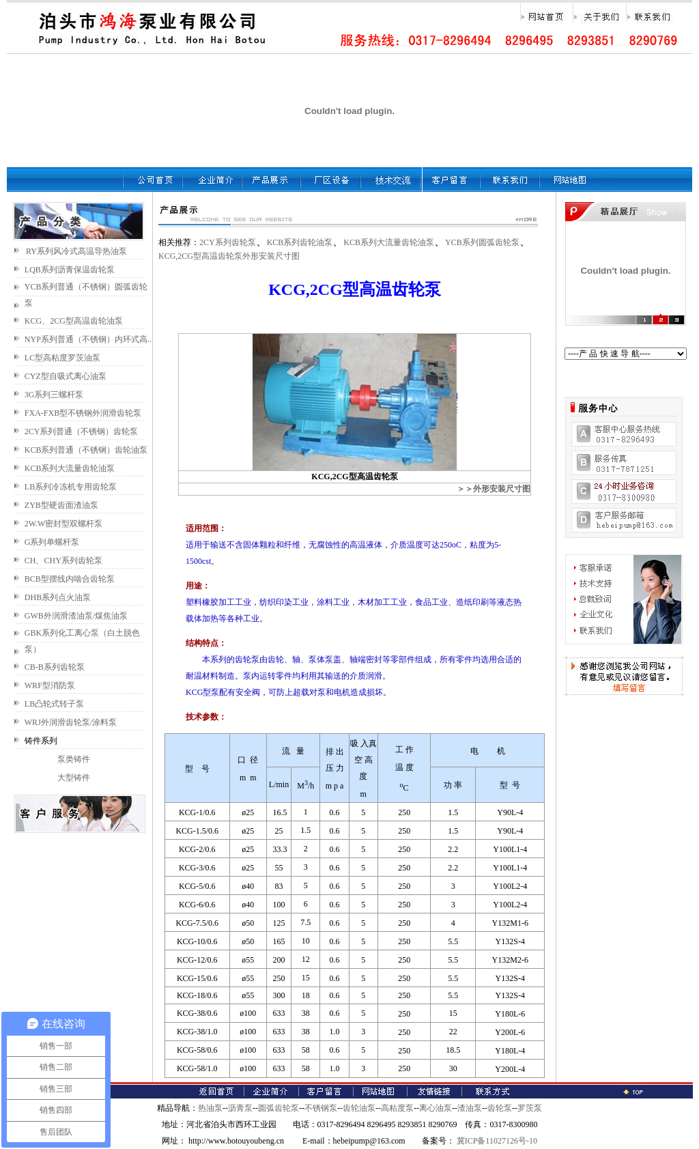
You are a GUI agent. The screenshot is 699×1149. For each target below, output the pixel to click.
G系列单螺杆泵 (52, 542)
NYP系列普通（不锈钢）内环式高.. (88, 339)
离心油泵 (435, 1108)
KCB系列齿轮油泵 (300, 242)
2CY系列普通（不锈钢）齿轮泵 (82, 431)
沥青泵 (240, 1108)
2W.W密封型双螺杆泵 (64, 523)
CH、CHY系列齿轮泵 (63, 560)
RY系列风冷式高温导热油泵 (76, 251)
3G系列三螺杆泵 (54, 394)
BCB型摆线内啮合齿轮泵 (70, 579)
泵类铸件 (73, 759)
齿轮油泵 (359, 1108)
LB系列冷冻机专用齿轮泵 (71, 487)
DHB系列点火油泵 (58, 597)
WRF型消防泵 (50, 685)
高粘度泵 (397, 1108)
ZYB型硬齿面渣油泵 (61, 505)
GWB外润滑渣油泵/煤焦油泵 (76, 616)
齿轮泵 (499, 1108)
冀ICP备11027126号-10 (496, 1141)
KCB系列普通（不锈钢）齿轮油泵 (86, 450)
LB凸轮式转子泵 (54, 704)
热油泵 (210, 1108)
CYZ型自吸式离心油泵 (65, 376)
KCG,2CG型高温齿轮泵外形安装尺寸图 (229, 256)
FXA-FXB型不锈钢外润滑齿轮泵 (83, 413)
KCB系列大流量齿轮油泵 (70, 468)
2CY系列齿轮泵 (227, 242)
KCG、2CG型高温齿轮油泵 (74, 321)
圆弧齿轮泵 (278, 1108)
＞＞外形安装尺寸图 (493, 489)
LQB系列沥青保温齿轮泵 (70, 269)
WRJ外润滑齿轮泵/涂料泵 (71, 722)
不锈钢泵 (320, 1108)
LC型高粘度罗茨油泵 (62, 358)
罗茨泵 (529, 1108)
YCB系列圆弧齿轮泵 (482, 242)
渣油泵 (469, 1108)
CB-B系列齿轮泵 (55, 667)
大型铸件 (73, 777)
